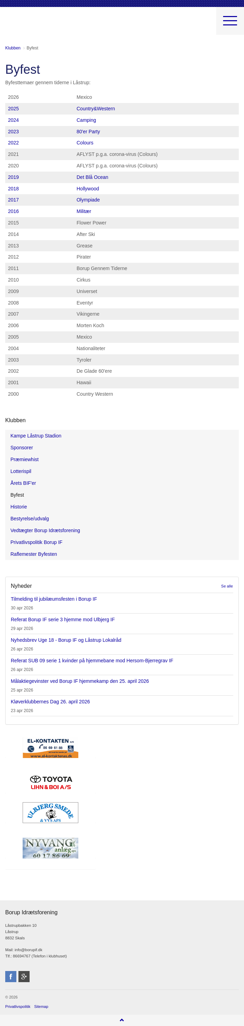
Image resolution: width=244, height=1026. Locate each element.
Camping (86, 120)
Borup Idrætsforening (18, 24)
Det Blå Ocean (92, 177)
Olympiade (88, 200)
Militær (84, 211)
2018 (13, 188)
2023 (13, 131)
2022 (13, 142)
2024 (13, 120)
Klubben (15, 420)
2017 (13, 200)
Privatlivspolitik (17, 1006)
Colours (85, 142)
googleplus (24, 976)
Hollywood (88, 188)
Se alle (227, 586)
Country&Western (96, 108)
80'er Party (88, 131)
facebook (10, 976)
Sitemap (41, 1006)
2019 (13, 177)
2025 (13, 108)
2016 (13, 211)
